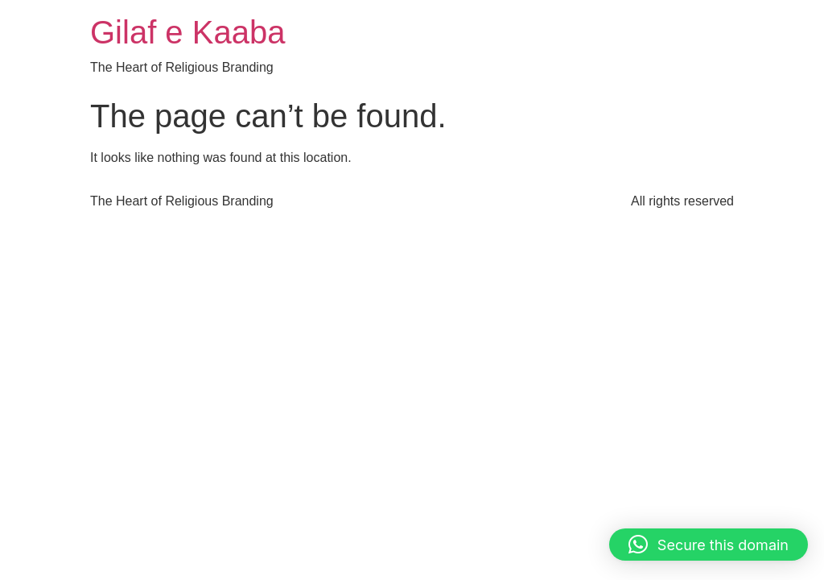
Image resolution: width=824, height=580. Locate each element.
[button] (708, 544)
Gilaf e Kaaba (187, 32)
